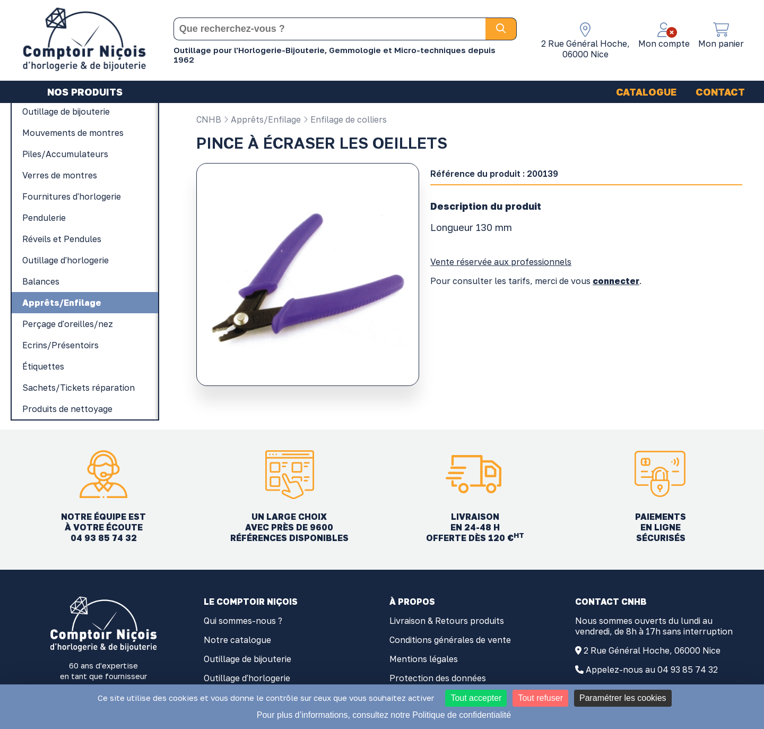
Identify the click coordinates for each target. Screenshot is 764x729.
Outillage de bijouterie (247, 659)
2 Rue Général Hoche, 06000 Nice (652, 650)
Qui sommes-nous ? (243, 620)
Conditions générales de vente (450, 639)
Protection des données (437, 678)
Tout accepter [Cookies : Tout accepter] (475, 697)
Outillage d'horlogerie (247, 678)
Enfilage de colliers (345, 119)
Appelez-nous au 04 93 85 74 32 (652, 669)
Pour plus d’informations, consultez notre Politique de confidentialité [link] (384, 714)
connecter (616, 281)
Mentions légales (423, 659)
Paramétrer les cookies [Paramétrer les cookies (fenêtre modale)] (622, 697)
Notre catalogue (237, 639)
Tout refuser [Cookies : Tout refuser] (540, 697)
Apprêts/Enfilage (262, 119)
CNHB (208, 119)
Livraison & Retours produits (446, 620)
